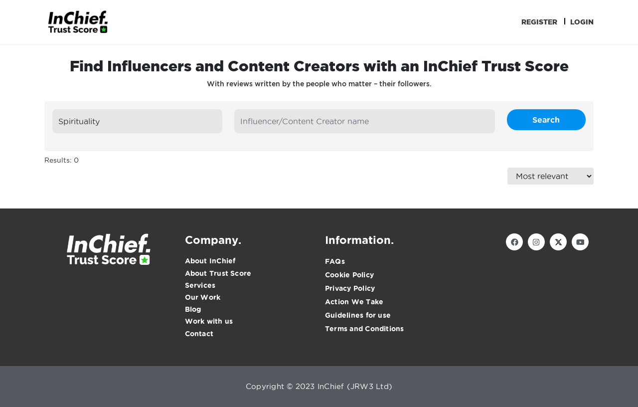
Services (200, 285)
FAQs (335, 261)
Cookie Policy (349, 275)
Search (546, 119)
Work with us (209, 321)
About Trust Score (218, 273)
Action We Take (354, 302)
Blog (193, 309)
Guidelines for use (358, 315)
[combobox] (137, 121)
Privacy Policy (350, 288)
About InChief (210, 261)
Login (582, 22)
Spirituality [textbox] (79, 121)
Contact (199, 334)
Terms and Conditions (364, 329)
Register (539, 22)
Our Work (203, 297)
